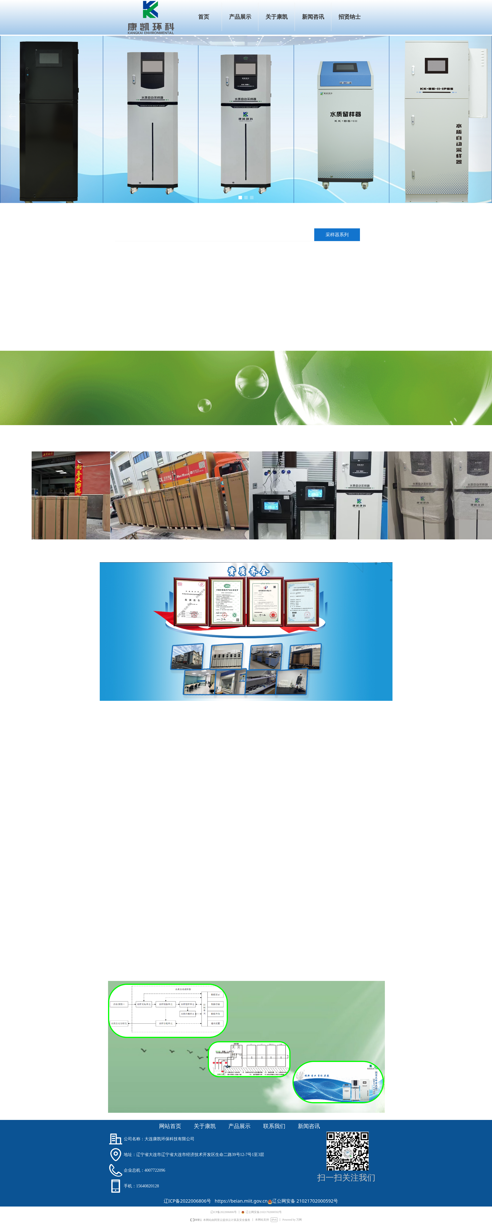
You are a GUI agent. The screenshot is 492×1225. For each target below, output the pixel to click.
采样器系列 (337, 234)
